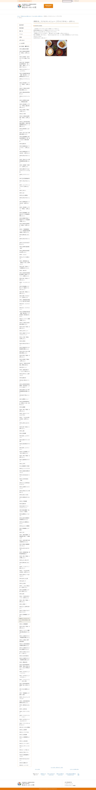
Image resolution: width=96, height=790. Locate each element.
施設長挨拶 (21, 24)
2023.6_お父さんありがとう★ (24, 549)
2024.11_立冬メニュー (23, 330)
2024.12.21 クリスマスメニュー (24, 308)
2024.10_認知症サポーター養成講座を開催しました (24, 348)
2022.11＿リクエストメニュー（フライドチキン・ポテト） (24, 620)
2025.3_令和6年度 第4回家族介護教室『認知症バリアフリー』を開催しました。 (24, 274)
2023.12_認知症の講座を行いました (24, 471)
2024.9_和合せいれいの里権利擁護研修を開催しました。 (24, 391)
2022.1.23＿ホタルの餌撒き (24, 727)
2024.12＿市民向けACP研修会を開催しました (24, 323)
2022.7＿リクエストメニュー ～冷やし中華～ (24, 680)
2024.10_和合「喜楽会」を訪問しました (24, 356)
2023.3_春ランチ (22, 580)
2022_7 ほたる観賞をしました (24, 690)
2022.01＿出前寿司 (23, 729)
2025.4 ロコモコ (22, 254)
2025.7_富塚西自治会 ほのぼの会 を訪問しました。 (24, 203)
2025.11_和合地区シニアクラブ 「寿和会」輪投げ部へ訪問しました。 (24, 106)
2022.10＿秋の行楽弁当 (24, 655)
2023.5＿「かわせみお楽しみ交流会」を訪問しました (24, 571)
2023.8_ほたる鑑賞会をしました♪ (24, 522)
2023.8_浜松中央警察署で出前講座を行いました (24, 519)
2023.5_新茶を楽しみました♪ (24, 563)
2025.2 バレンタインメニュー (24, 283)
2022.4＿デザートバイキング (24, 712)
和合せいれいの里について (22, 12)
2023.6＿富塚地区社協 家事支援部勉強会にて (24, 553)
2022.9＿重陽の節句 (23, 662)
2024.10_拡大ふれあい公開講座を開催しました (24, 352)
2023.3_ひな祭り (22, 583)
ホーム (18, 16)
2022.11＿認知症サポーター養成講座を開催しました (24, 636)
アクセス (21, 34)
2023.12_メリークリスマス (24, 468)
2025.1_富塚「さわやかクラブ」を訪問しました (24, 296)
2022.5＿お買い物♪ (23, 708)
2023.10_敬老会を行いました (24, 498)
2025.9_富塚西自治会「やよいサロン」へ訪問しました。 (24, 148)
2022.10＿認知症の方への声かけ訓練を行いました (24, 648)
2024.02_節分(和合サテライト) (24, 444)
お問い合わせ (21, 40)
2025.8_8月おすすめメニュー (24, 156)
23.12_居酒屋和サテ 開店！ (24, 466)
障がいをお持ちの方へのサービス (41, 12)
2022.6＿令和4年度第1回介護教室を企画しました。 (24, 702)
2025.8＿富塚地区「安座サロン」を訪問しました (24, 166)
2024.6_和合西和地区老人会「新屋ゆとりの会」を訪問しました (24, 403)
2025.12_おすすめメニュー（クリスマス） (24, 70)
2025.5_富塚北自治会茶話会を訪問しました (24, 251)
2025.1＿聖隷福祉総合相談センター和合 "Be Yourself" (24, 300)
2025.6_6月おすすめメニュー (24, 198)
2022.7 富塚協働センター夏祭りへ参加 (24, 694)
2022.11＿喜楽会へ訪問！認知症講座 (24, 640)
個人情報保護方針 (68, 782)
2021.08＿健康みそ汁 (23, 762)
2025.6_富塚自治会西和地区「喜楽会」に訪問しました (24, 225)
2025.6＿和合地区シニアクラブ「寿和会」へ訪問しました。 (24, 209)
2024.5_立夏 (21, 430)
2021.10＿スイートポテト (24, 743)
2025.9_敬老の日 (22, 143)
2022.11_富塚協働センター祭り (24, 615)
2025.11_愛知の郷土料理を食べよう (24, 93)
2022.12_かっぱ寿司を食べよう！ (24, 607)
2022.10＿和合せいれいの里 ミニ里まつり (24, 652)
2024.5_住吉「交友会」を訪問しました (24, 427)
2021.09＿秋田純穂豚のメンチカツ (24, 755)
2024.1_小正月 (22, 463)
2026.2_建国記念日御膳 (24, 48)
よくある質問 (21, 43)
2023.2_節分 (21, 593)
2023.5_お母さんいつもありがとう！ (24, 575)
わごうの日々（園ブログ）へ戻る (57, 767)
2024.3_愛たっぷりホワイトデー (24, 436)
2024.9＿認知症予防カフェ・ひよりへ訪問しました (24, 370)
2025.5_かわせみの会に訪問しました (24, 243)
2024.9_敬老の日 (22, 377)
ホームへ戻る (37, 769)
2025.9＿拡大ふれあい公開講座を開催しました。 (24, 133)
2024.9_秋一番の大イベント (24, 381)
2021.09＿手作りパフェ (24, 752)
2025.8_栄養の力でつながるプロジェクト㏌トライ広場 (24, 171)
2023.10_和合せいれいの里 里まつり (25, 491)
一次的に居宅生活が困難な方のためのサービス (67, 12)
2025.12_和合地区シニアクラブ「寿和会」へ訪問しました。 (24, 84)
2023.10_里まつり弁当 (23, 494)
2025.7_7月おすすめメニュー (24, 181)
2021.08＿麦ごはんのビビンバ (24, 759)
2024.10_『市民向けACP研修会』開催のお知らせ (24, 364)
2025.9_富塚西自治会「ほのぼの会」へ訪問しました (24, 152)
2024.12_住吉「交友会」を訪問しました (24, 327)
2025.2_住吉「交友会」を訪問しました (24, 279)
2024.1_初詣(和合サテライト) (24, 460)
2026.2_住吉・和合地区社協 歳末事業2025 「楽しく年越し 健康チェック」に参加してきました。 (24, 64)
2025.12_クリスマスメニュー (24, 79)
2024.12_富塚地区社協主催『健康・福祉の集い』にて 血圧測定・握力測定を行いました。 (24, 314)
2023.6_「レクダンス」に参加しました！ (24, 567)
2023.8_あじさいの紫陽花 (24, 525)
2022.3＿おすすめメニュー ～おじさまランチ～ (25, 720)
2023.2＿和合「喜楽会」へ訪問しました (24, 601)
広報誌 (20, 37)
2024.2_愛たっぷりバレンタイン (24, 448)
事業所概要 (21, 28)
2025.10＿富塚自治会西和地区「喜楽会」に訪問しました (24, 118)
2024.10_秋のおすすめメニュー (24, 344)
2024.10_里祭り (22, 341)
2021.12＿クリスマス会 (24, 732)
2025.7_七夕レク (22, 190)
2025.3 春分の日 (22, 270)
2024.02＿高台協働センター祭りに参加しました (24, 452)
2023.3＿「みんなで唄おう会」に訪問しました (24, 586)
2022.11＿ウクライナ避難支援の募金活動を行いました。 (24, 632)
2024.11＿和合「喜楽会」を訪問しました (24, 338)
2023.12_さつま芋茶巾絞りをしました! (24, 483)
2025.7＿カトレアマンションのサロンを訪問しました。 (24, 186)
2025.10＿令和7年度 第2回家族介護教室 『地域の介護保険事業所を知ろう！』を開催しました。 (24, 124)
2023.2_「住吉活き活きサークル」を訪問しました (24, 597)
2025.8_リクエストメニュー (24, 175)
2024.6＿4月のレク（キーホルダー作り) (24, 414)
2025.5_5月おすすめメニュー (24, 239)
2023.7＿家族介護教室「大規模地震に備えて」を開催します (24, 536)
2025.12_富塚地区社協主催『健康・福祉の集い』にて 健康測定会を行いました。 (24, 75)
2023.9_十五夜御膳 (23, 501)
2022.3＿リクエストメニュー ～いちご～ (24, 716)
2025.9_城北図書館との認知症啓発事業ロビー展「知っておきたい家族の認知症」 (24, 139)
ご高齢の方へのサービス (31, 12)
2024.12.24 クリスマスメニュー (24, 304)
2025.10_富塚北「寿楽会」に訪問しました (24, 110)
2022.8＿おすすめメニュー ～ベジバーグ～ (25, 672)
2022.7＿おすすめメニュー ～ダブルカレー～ (25, 676)
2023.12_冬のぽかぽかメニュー (24, 475)
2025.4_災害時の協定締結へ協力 (24, 247)
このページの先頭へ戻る (74, 769)
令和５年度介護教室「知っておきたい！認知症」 (24, 511)
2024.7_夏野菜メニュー (24, 399)
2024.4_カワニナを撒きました (24, 258)
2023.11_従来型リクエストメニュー (24, 487)
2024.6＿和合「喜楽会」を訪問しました (24, 410)
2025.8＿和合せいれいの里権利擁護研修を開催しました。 (24, 161)
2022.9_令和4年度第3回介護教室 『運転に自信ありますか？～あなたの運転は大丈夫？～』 (24, 667)
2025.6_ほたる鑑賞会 (23, 195)
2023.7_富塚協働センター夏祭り (24, 529)
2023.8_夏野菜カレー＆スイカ (24, 515)
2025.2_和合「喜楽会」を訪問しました (24, 292)
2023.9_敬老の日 (22, 503)
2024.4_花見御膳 (22, 433)
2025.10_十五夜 (22, 113)
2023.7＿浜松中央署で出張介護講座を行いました (24, 541)
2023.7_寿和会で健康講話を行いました (24, 545)
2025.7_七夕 (21, 192)
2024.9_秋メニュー (23, 367)
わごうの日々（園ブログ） (38, 16)
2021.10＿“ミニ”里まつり (24, 749)
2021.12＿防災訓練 (23, 734)
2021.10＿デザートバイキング (24, 746)
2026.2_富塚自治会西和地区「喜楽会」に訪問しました (24, 53)
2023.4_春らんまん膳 (23, 578)
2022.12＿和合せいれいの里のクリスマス (24, 611)
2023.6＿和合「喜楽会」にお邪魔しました (24, 557)
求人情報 (76, 12)
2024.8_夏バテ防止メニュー (24, 396)
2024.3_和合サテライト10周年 (24, 440)
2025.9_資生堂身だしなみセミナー (24, 129)
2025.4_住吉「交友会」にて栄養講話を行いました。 (24, 267)
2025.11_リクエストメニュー (24, 97)
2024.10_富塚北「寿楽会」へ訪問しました (24, 360)
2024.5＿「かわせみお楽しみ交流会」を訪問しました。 (24, 419)
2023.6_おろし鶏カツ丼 (24, 560)
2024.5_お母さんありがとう (24, 423)
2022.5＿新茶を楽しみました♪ (24, 706)
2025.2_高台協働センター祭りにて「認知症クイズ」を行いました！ (24, 288)
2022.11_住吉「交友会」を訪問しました (24, 627)
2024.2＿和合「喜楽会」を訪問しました (24, 456)
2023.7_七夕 (21, 532)
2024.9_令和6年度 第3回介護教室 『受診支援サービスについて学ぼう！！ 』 (24, 386)
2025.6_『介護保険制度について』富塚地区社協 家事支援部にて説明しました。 (24, 231)
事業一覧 (21, 31)
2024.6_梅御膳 (22, 407)
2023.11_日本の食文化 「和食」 (24, 479)
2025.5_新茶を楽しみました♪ (24, 235)
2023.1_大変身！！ (23, 604)
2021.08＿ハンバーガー (24, 765)
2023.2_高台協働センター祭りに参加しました (24, 590)
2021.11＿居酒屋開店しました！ (24, 738)
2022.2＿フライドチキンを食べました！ (24, 724)
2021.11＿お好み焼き (23, 741)
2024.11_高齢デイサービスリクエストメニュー (24, 334)
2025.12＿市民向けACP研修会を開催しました (24, 89)
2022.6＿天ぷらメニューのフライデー (24, 698)
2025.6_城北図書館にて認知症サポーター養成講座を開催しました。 (24, 214)
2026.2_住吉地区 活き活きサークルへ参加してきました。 (24, 58)
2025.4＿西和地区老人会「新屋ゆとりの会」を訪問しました (24, 263)
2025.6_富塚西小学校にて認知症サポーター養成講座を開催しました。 (24, 220)
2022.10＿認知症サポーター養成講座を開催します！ (24, 659)
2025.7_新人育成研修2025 (24, 178)
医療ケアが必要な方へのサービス (54, 12)
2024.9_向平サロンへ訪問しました (24, 374)
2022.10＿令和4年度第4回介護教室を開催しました (24, 644)
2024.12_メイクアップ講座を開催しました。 (24, 319)
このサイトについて (69, 783)
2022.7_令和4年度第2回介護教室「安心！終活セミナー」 (24, 685)
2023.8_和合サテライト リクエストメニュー (24, 507)
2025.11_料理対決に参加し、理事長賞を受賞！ (24, 101)
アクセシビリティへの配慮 (70, 785)
